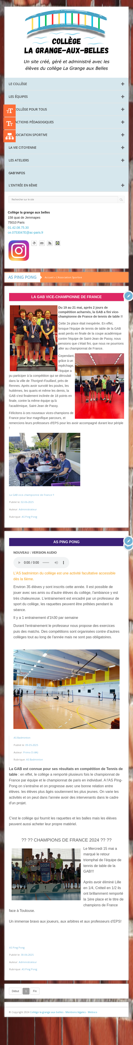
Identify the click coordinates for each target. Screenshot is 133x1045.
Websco (92, 1012)
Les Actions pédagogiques (31, 122)
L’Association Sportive (27, 135)
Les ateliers (18, 160)
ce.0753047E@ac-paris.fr (25, 232)
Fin (35, 991)
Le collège (17, 84)
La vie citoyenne (22, 147)
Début (15, 991)
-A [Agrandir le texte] (9, 123)
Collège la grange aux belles (46, 1012)
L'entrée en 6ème (22, 185)
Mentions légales (75, 1012)
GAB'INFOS (16, 173)
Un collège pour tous (27, 109)
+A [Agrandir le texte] (9, 111)
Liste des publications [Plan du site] (9, 136)
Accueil (49, 277)
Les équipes (18, 96)
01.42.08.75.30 (18, 227)
